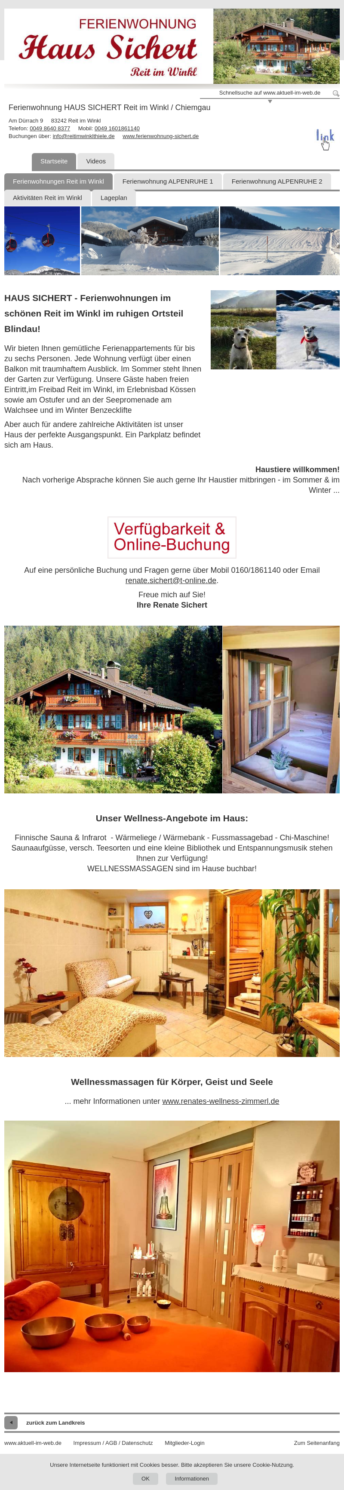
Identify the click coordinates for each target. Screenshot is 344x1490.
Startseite (54, 161)
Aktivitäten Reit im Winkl (47, 197)
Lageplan (114, 197)
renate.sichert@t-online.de (171, 580)
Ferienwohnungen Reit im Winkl (58, 181)
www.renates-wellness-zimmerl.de (221, 1101)
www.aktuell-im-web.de (32, 1443)
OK (145, 1478)
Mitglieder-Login (185, 1443)
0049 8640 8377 (50, 128)
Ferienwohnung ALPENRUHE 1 (168, 181)
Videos (96, 161)
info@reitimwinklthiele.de (84, 136)
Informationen (192, 1478)
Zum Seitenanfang (317, 1443)
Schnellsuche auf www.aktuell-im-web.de (270, 92)
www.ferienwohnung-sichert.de (161, 136)
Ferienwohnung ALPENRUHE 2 (277, 181)
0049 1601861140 (117, 128)
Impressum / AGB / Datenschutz (113, 1443)
